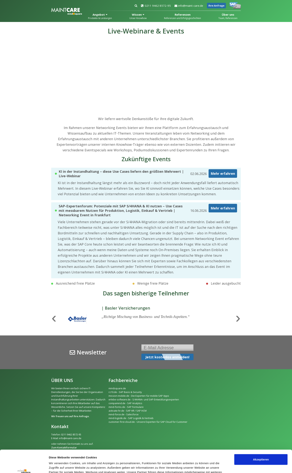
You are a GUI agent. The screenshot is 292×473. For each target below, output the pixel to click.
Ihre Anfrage (216, 5)
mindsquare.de (117, 388)
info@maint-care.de (188, 5)
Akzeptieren (261, 438)
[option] (146, 318)
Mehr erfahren (223, 173)
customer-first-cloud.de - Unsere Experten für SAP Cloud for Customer (148, 421)
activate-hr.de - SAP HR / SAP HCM (128, 410)
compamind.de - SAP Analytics (125, 403)
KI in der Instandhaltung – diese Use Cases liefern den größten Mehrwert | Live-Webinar (121, 173)
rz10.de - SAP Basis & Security (125, 392)
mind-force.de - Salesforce (124, 414)
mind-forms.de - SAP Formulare (126, 407)
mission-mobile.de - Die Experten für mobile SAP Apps (139, 395)
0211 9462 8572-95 (156, 5)
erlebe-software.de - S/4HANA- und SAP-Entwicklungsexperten (144, 399)
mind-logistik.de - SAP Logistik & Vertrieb (131, 418)
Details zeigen (58, 465)
